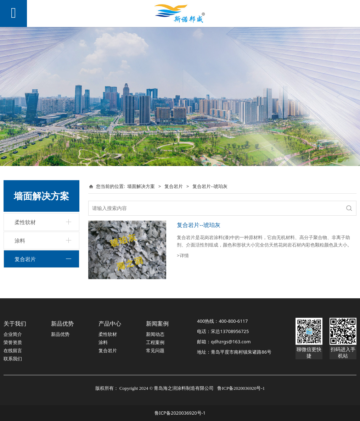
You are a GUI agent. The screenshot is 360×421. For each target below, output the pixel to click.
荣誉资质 (13, 342)
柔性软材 (25, 222)
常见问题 (155, 350)
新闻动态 (155, 334)
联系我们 (13, 358)
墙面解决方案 (141, 186)
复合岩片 (25, 258)
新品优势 (60, 334)
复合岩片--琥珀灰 (198, 225)
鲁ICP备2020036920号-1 (180, 413)
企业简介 (13, 334)
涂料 (20, 240)
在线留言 (13, 350)
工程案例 (155, 342)
